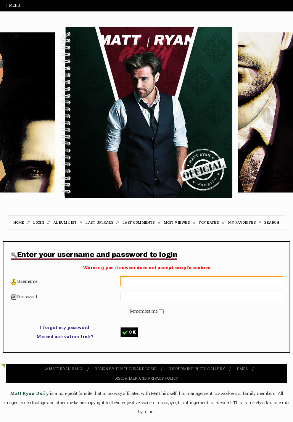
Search (272, 222)
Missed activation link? (64, 336)
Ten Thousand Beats (136, 369)
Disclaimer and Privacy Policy (146, 378)
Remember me (144, 311)
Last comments (138, 222)
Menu (13, 5)
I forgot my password (64, 327)
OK (129, 332)
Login (38, 222)
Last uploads (99, 222)
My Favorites (242, 222)
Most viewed (177, 222)
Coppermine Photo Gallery (197, 369)
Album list (65, 222)
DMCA (242, 369)
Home (18, 222)
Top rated (209, 222)
